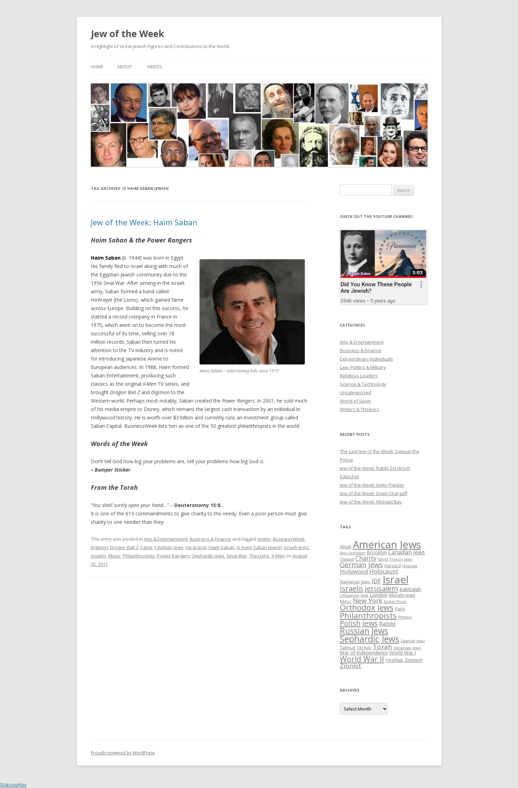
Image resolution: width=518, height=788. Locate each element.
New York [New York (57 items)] (367, 600)
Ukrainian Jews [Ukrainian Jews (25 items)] (407, 647)
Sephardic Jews (208, 556)
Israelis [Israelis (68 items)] (351, 588)
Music (114, 556)
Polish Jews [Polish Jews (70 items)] (359, 623)
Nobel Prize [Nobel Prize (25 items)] (395, 601)
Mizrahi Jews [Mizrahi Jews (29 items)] (402, 595)
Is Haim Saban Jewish (259, 547)
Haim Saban (222, 547)
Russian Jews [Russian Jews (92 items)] (364, 630)
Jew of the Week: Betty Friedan (372, 485)
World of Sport (355, 401)
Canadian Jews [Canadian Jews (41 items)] (406, 552)
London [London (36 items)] (379, 594)
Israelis (98, 556)
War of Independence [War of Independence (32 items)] (364, 652)
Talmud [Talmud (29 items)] (347, 647)
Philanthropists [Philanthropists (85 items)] (368, 615)
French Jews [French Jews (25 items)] (401, 559)
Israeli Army (296, 547)
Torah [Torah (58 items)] (382, 646)
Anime (264, 539)
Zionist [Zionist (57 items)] (350, 665)
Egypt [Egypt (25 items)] (383, 559)
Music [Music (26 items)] (345, 601)
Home (97, 67)
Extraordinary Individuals (366, 359)
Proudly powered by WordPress (123, 753)
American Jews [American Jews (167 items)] (387, 544)
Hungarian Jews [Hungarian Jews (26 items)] (355, 581)
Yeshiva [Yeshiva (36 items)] (394, 659)
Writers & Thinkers (359, 409)
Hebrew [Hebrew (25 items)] (409, 565)
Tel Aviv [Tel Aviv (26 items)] (364, 647)
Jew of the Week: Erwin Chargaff (374, 493)
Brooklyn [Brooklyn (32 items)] (377, 552)
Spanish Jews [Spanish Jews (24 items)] (413, 640)
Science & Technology (363, 384)
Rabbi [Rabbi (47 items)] (387, 623)
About (124, 67)
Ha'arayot (196, 547)
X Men (278, 556)
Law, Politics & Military (363, 367)
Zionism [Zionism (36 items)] (413, 659)
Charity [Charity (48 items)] (366, 558)
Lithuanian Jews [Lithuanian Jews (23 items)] (354, 595)
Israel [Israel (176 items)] (396, 580)
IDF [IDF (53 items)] (376, 581)
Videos (154, 67)
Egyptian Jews (168, 547)
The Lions (259, 556)
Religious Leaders (359, 375)
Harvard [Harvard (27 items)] (392, 566)
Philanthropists (139, 556)
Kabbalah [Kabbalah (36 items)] (410, 588)
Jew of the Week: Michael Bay (371, 502)
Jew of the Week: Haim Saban (144, 222)
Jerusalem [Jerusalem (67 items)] (381, 588)
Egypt (146, 547)
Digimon (99, 547)
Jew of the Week (127, 33)
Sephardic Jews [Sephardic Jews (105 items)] (369, 639)
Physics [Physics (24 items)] (405, 616)
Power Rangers (173, 556)
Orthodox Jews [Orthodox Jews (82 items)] (366, 607)
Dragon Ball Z (124, 547)
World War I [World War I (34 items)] (402, 652)
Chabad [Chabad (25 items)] (347, 559)
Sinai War (237, 556)
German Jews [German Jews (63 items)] (361, 564)
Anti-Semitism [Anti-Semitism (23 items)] (352, 552)
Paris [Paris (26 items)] (400, 608)
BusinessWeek (289, 539)
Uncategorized (355, 392)
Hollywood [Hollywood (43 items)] (354, 571)
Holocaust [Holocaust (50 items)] (383, 571)
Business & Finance (210, 539)
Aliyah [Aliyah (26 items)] (345, 546)
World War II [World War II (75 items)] (362, 659)
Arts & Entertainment (166, 539)
